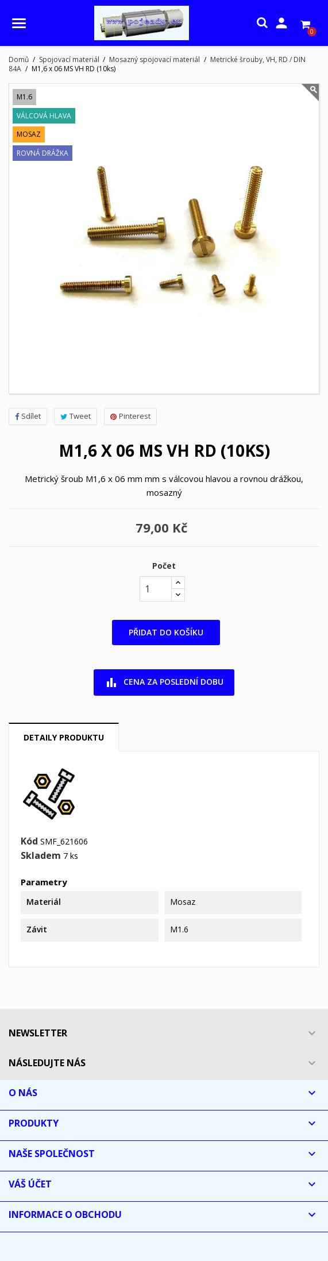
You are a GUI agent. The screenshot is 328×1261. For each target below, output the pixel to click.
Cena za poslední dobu (164, 682)
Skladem (41, 856)
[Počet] (156, 588)
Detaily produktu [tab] (64, 737)
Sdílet (28, 416)
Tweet (75, 416)
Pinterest (130, 416)
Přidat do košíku (166, 632)
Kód (29, 841)
